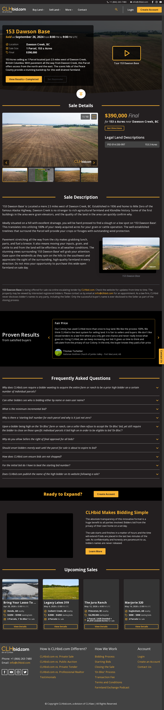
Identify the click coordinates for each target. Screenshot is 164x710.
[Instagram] (18, 672)
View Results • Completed (24, 79)
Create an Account (149, 661)
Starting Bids (103, 661)
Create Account (149, 9)
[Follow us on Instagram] (156, 2)
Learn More (95, 551)
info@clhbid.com (104, 293)
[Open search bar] (116, 9)
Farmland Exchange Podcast (112, 687)
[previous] (98, 337)
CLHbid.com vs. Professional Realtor (62, 672)
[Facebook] (4, 672)
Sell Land (54, 10)
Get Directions (114, 128)
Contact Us (144, 667)
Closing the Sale (104, 667)
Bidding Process (105, 656)
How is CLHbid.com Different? (63, 648)
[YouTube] (11, 672)
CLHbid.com (88, 289)
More (68, 10)
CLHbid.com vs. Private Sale (57, 656)
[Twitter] (25, 672)
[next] (158, 337)
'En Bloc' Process (105, 672)
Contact (82, 10)
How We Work (106, 648)
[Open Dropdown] (39, 10)
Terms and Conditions (108, 682)
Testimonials (48, 677)
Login (131, 10)
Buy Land (38, 10)
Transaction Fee (105, 677)
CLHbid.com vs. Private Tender (58, 667)
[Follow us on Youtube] (160, 2)
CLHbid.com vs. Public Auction (58, 661)
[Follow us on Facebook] (152, 2)
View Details (20, 626)
